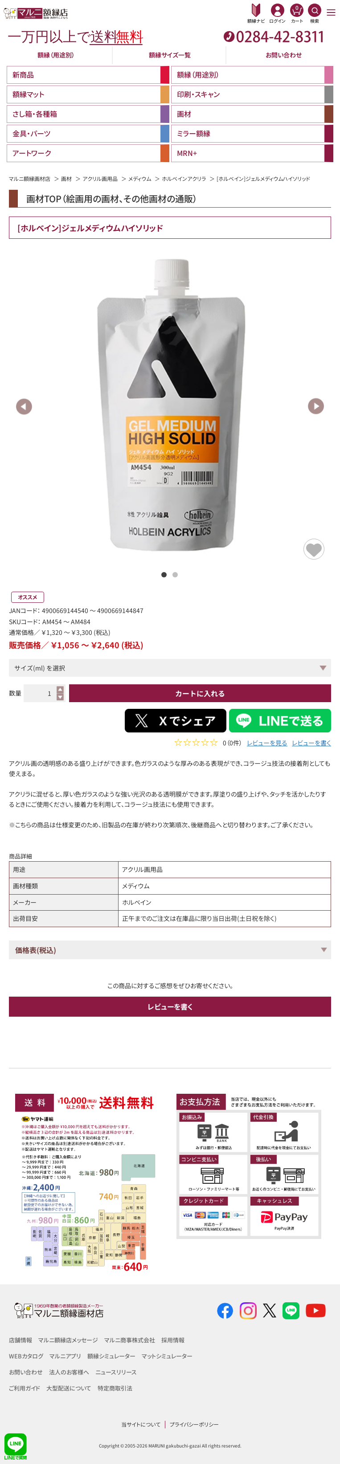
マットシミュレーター (167, 1356)
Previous (24, 406)
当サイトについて (140, 1424)
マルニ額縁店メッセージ (68, 1340)
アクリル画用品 (100, 178)
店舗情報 (20, 1340)
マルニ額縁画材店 (29, 178)
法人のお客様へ (69, 1372)
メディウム (139, 178)
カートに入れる (200, 693)
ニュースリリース (116, 1372)
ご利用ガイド (24, 1388)
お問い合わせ (284, 54)
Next (315, 406)
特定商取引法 (115, 1388)
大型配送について (68, 1388)
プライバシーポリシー (194, 1424)
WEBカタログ (26, 1356)
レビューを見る (267, 744)
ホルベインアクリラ (184, 178)
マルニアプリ (65, 1356)
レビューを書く (311, 744)
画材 (66, 178)
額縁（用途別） (56, 54)
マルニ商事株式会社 (129, 1340)
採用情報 (172, 1340)
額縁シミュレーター (111, 1356)
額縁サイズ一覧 (170, 54)
